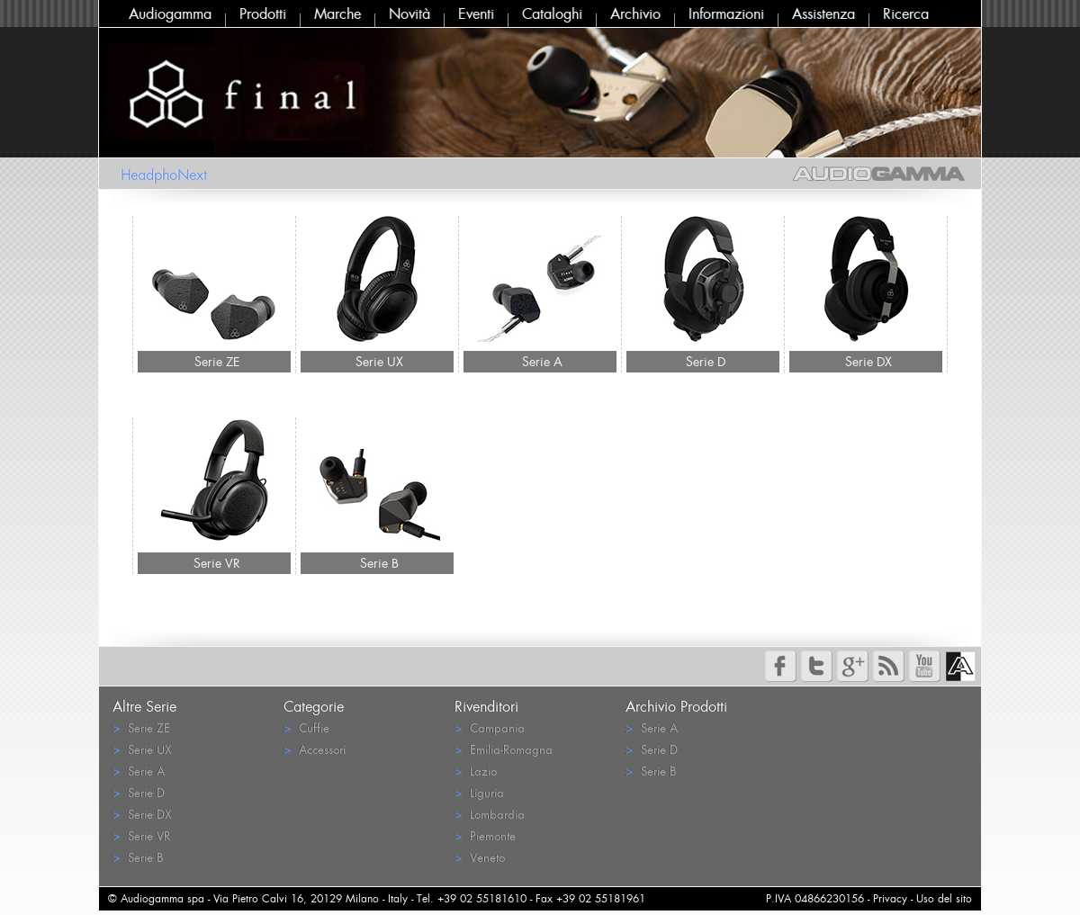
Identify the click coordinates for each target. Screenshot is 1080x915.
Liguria (479, 792)
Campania (489, 727)
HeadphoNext (164, 174)
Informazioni (726, 13)
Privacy (890, 898)
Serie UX (379, 361)
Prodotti (262, 13)
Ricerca (906, 13)
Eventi (476, 13)
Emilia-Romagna (503, 749)
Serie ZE (216, 361)
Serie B (379, 562)
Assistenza (823, 13)
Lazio (475, 770)
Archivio (635, 13)
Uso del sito (944, 898)
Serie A (542, 361)
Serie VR (217, 562)
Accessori (315, 749)
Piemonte (485, 835)
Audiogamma (170, 13)
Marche (337, 13)
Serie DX (868, 361)
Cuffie (306, 727)
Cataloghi (552, 13)
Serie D (705, 361)
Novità (409, 13)
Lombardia (489, 813)
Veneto (479, 857)
